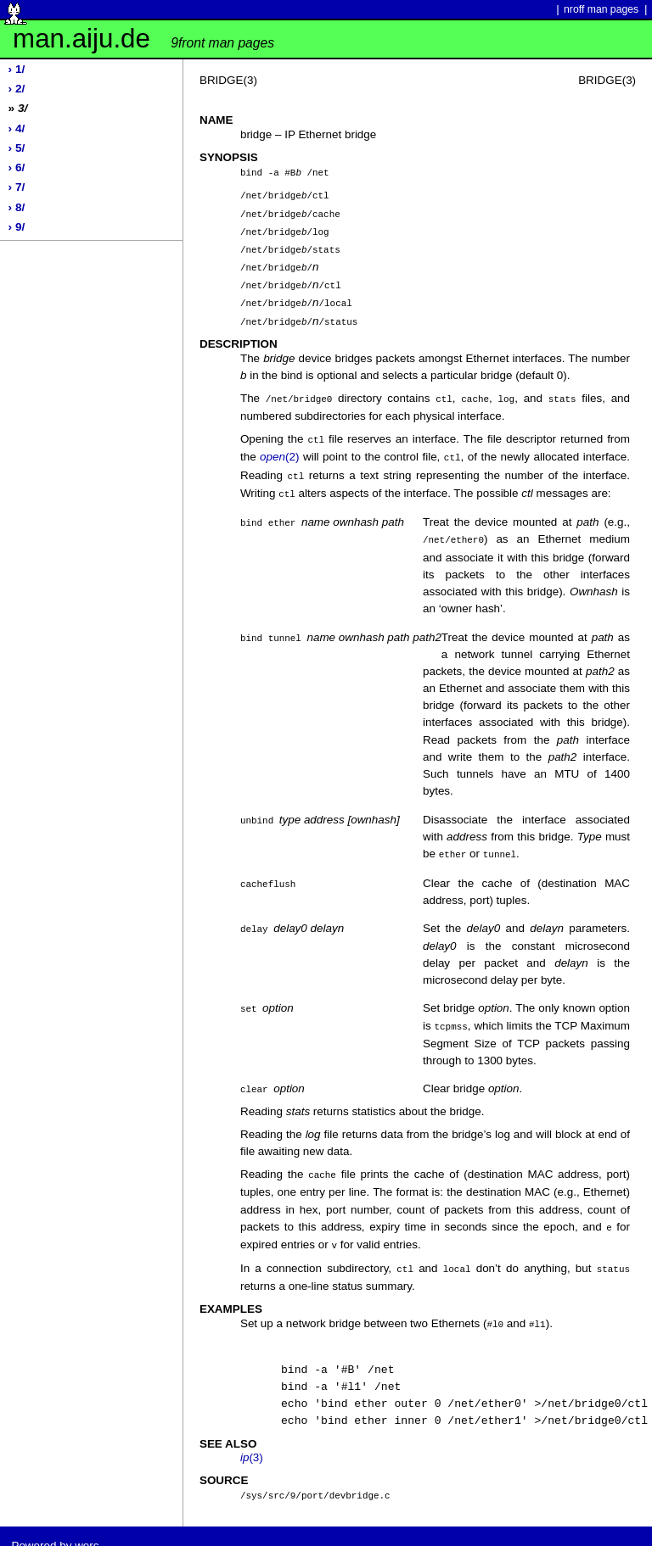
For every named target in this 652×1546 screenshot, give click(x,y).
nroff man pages (601, 9)
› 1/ (16, 69)
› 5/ (16, 148)
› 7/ (16, 187)
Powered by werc (54, 1526)
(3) (251, 1438)
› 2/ (16, 88)
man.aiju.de (143, 38)
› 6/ (16, 167)
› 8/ (16, 207)
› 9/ (16, 226)
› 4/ (16, 128)
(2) (279, 447)
